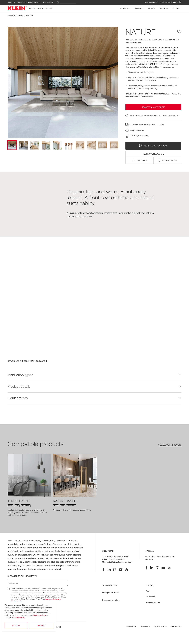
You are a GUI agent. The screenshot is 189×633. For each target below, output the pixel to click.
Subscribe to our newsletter (22, 576)
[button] (139, 160)
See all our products (169, 445)
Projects (151, 8)
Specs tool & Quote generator (29, 2)
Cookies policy (19, 618)
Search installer (48, 2)
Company (11, 2)
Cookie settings (39, 615)
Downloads (163, 8)
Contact (176, 8)
